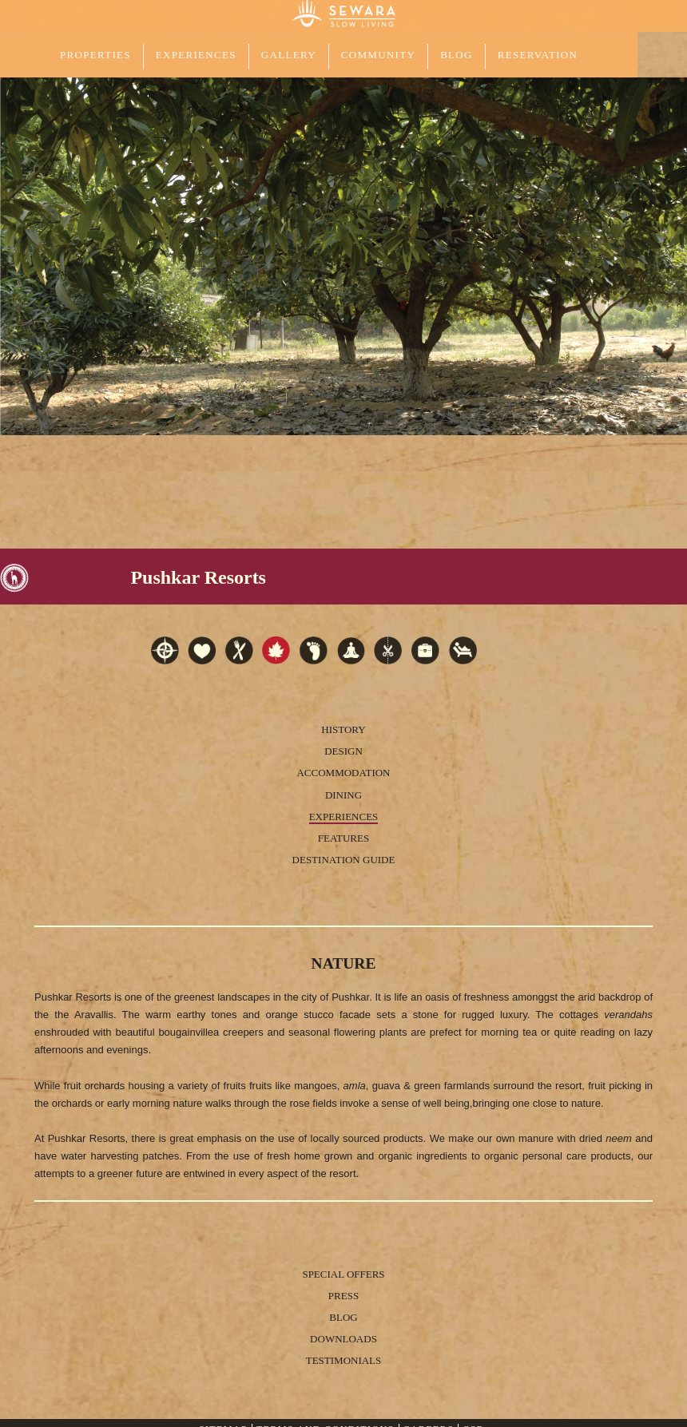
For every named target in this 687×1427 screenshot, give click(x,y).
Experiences (344, 817)
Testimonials (344, 1360)
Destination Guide (343, 860)
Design (343, 751)
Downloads (343, 1339)
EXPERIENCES (196, 55)
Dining (343, 795)
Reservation (538, 55)
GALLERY (288, 55)
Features (343, 838)
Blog (456, 55)
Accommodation (343, 773)
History (343, 729)
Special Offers (343, 1274)
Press (343, 1296)
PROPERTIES (95, 55)
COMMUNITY (378, 55)
